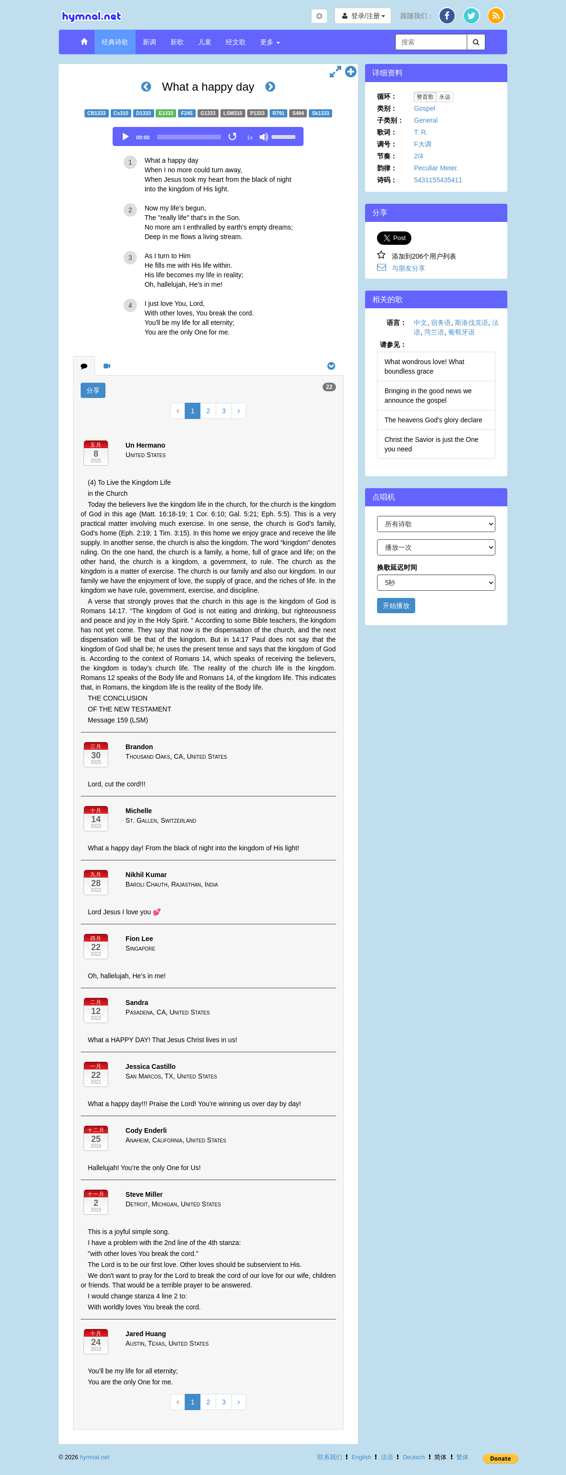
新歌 (177, 42)
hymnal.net (94, 1457)
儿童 (204, 42)
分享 (93, 390)
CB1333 (96, 113)
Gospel (424, 108)
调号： (387, 144)
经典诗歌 (115, 42)
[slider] (189, 137)
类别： (387, 108)
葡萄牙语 (461, 332)
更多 (270, 42)
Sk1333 (320, 113)
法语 (387, 1457)
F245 (187, 113)
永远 (445, 97)
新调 (149, 42)
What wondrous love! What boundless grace (424, 366)
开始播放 (396, 605)
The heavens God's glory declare (433, 420)
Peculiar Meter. (436, 168)
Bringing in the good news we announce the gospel (428, 395)
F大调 (422, 144)
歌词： (387, 132)
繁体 (462, 1457)
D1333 (143, 113)
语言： (397, 322)
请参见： (393, 344)
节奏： (387, 156)
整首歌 (425, 97)
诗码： (387, 180)
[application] (208, 136)
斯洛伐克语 (471, 322)
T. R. (421, 132)
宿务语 (441, 322)
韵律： (387, 168)
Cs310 (121, 113)
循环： (387, 96)
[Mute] (264, 137)
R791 (278, 113)
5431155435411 (438, 180)
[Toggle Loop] (233, 137)
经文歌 (236, 42)
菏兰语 (434, 332)
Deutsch (414, 1457)
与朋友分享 (408, 268)
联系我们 (329, 1457)
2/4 (418, 156)
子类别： (390, 120)
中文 (420, 322)
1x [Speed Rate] (250, 137)
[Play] (125, 137)
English (361, 1457)
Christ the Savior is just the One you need (432, 444)
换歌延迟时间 (397, 567)
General (426, 120)
